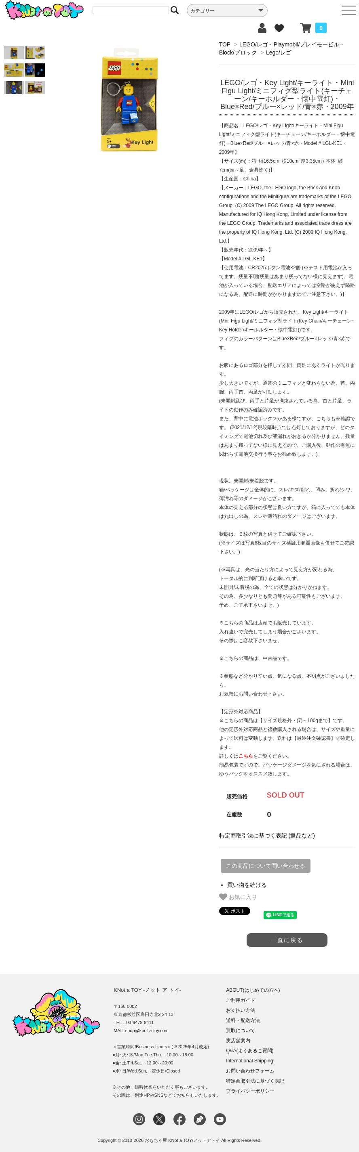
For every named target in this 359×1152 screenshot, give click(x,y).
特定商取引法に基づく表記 (255, 1081)
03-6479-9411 (140, 1022)
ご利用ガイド (240, 1000)
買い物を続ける (247, 885)
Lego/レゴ (278, 52)
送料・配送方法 (243, 1020)
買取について (240, 1030)
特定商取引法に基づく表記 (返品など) (267, 835)
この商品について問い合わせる (265, 866)
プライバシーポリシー (250, 1091)
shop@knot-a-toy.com (147, 1030)
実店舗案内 (238, 1040)
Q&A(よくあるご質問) (249, 1051)
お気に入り (238, 897)
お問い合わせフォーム (250, 1071)
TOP (224, 44)
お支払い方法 (240, 1010)
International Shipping (249, 1061)
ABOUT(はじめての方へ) (253, 990)
